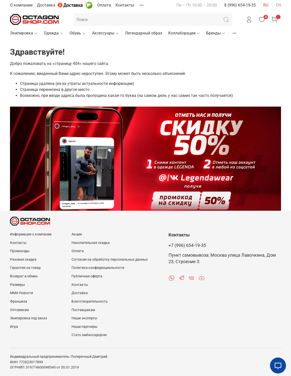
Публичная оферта (87, 276)
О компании (21, 5)
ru (265, 5)
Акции (77, 234)
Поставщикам (83, 310)
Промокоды (20, 251)
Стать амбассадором (89, 335)
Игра (14, 327)
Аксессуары (105, 33)
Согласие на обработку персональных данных (110, 259)
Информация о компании (31, 234)
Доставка (46, 5)
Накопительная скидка (91, 243)
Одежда (54, 33)
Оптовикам (19, 310)
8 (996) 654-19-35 (240, 5)
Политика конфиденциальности (98, 268)
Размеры (17, 285)
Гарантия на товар (25, 268)
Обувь (78, 33)
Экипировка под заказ (28, 318)
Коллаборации (184, 33)
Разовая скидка (23, 259)
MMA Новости (21, 293)
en (278, 5)
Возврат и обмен (24, 276)
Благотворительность (90, 301)
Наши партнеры (85, 327)
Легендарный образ (143, 33)
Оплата (104, 5)
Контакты (125, 5)
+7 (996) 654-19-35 (187, 245)
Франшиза (18, 301)
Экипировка (24, 33)
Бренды (216, 33)
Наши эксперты (84, 318)
